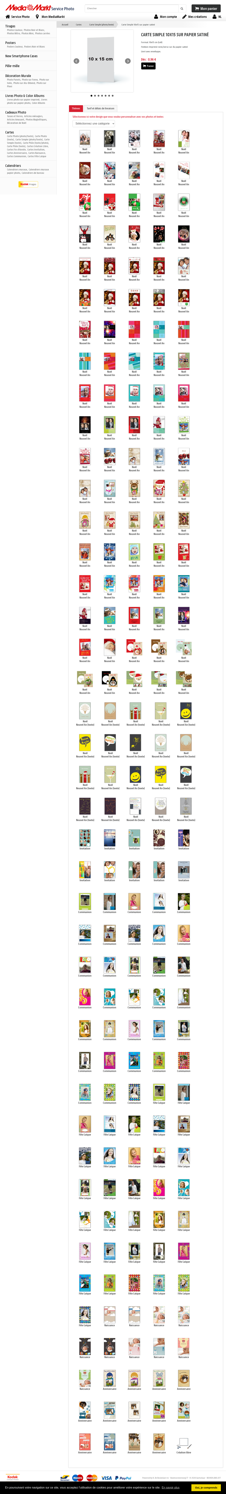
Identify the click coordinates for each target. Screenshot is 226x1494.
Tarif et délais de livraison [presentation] (100, 108)
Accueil (65, 24)
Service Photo (62, 8)
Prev (76, 61)
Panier (148, 66)
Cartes (79, 24)
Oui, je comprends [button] (206, 1487)
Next (128, 61)
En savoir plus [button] (171, 1487)
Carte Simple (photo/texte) (101, 24)
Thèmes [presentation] (76, 108)
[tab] (76, 108)
